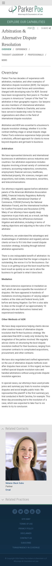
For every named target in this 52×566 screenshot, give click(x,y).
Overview (7, 49)
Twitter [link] (20, 511)
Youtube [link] (32, 511)
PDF (31, 28)
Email (8, 490)
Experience (22, 49)
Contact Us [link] (26, 538)
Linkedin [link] (26, 511)
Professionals (36, 54)
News (5, 60)
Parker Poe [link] (26, 10)
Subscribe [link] (26, 543)
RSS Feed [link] (38, 511)
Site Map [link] (26, 519)
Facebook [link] (14, 511)
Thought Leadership (13, 54)
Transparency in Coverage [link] (26, 547)
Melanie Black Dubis (15, 483)
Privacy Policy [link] (26, 528)
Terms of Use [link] (26, 524)
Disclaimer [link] (26, 533)
